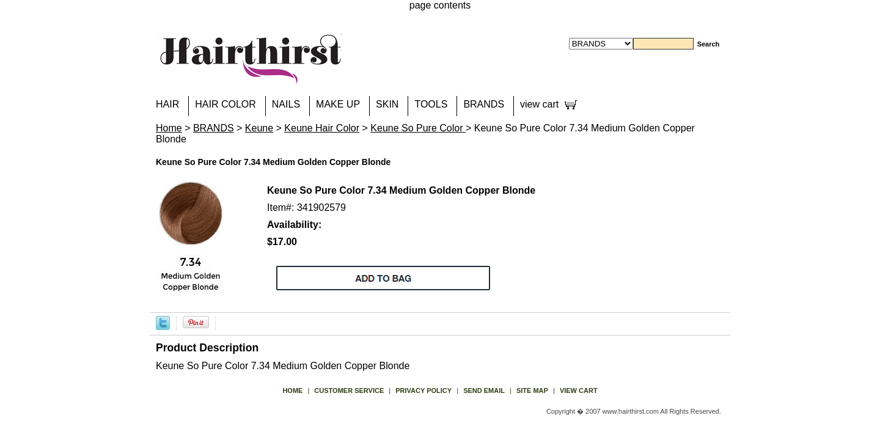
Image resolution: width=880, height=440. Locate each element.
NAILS (286, 104)
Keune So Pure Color (418, 128)
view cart (539, 104)
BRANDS (483, 104)
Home (169, 128)
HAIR (167, 104)
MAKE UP (338, 104)
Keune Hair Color (321, 128)
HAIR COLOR (225, 104)
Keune (259, 128)
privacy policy (423, 390)
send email (484, 390)
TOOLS (430, 104)
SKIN (387, 104)
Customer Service (349, 390)
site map (532, 390)
